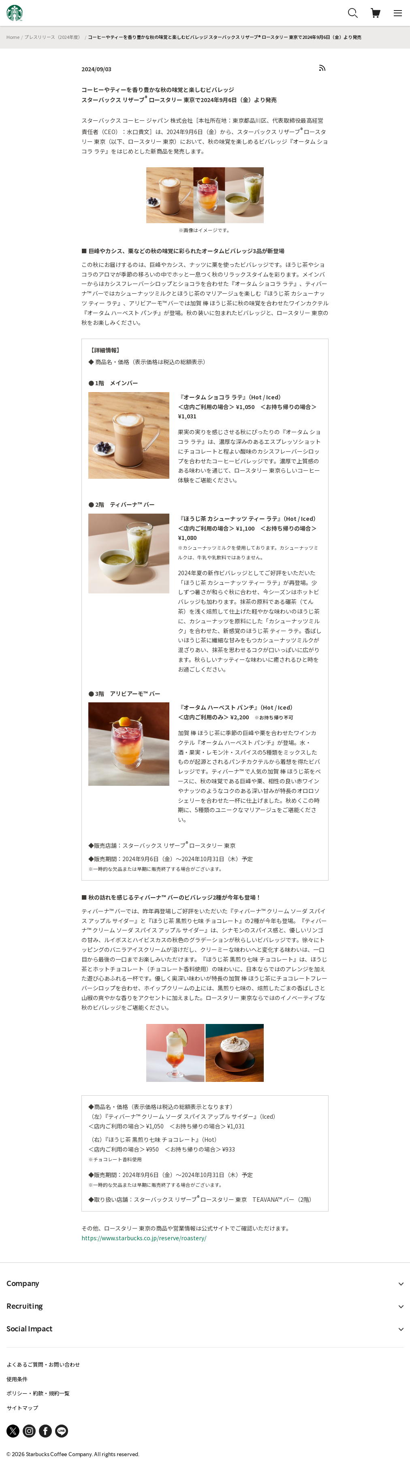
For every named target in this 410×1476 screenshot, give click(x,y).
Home (12, 37)
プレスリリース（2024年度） (53, 37)
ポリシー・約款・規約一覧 (38, 1393)
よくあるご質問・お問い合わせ (43, 1364)
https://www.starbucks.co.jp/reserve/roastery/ (143, 1238)
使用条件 (17, 1379)
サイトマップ (22, 1408)
